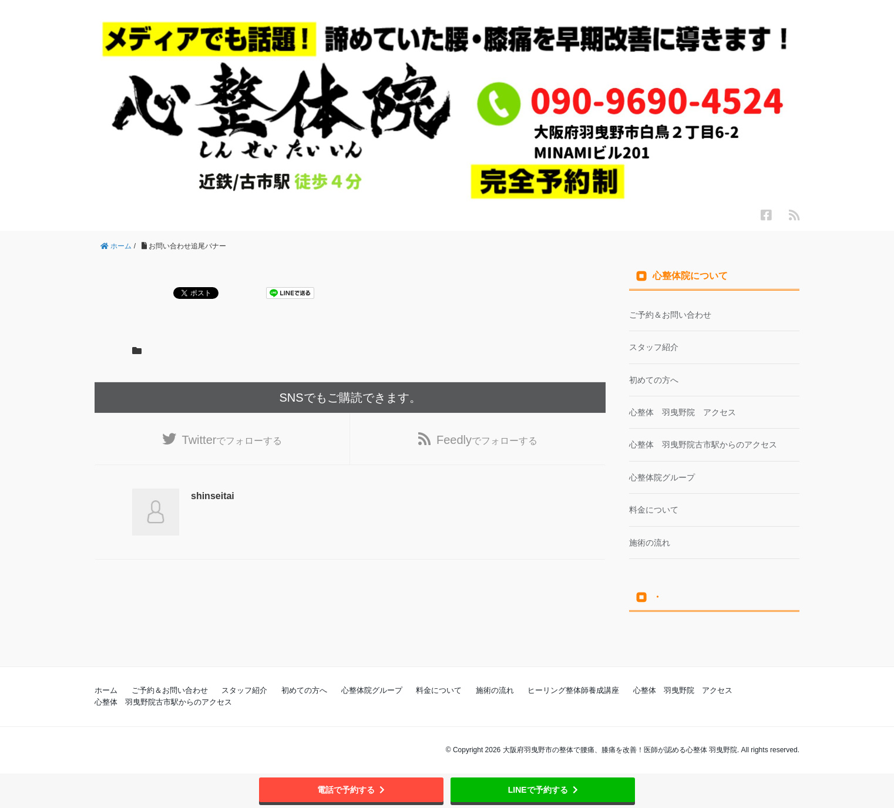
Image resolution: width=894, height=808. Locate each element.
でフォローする (232, 439)
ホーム (106, 690)
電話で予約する (351, 789)
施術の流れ (649, 542)
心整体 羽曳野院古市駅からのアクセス (703, 444)
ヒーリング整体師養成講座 (573, 690)
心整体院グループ (662, 477)
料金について (653, 509)
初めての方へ (653, 380)
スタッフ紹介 (653, 347)
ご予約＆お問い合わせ (670, 314)
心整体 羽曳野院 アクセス (682, 412)
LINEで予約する (543, 789)
